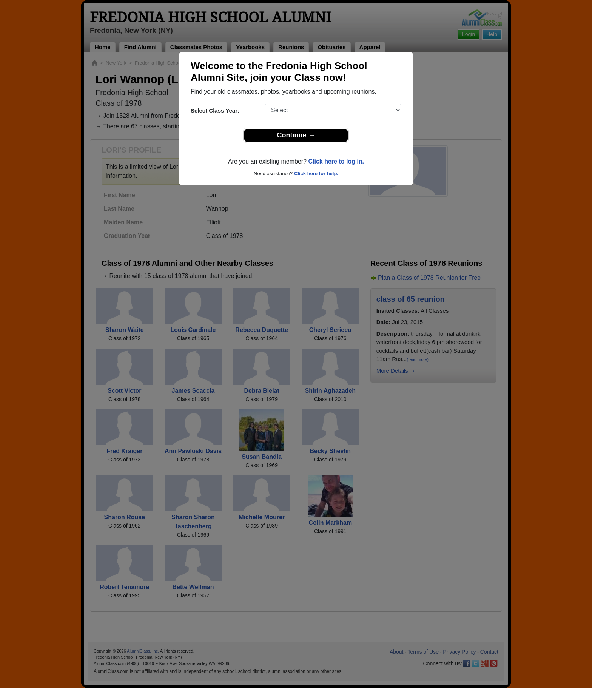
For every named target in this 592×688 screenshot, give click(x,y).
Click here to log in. (336, 161)
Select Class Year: (215, 110)
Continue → (296, 135)
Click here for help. (316, 173)
